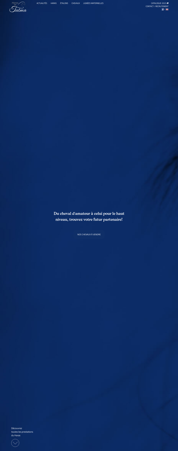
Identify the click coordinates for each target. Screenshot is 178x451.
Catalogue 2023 (159, 3)
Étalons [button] (64, 3)
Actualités (42, 3)
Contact (150, 6)
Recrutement (161, 6)
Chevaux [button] (76, 3)
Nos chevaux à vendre (89, 234)
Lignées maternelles (93, 3)
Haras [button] (54, 3)
